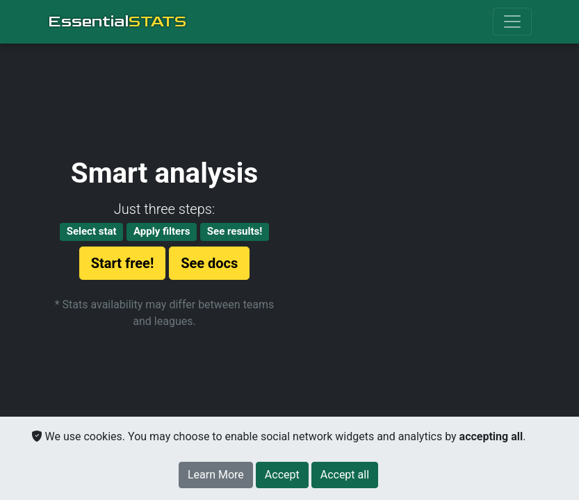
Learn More (216, 474)
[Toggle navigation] (512, 21)
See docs (209, 263)
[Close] (282, 475)
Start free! (122, 263)
